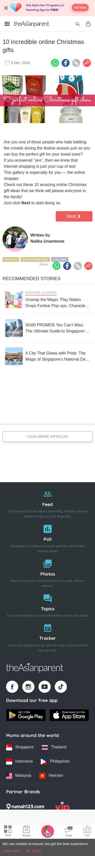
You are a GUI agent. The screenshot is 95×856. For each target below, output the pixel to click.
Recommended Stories (32, 278)
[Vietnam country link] (51, 776)
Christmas (11, 259)
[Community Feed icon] (69, 831)
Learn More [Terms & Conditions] (12, 851)
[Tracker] (47, 636)
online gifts (60, 259)
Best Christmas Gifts (35, 259)
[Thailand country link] (54, 747)
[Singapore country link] (20, 747)
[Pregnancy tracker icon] (47, 831)
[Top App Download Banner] (47, 8)
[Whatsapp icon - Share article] (55, 63)
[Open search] (77, 24)
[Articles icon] (26, 831)
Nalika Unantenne (47, 241)
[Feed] (47, 502)
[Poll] (47, 537)
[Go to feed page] (31, 24)
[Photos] (47, 572)
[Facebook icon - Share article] (66, 63)
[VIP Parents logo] (62, 808)
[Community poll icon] (87, 831)
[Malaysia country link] (18, 776)
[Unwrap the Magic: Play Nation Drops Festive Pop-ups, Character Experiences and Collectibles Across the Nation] (47, 299)
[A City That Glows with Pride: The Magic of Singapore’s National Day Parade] (47, 356)
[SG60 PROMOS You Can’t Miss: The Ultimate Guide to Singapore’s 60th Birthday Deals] (47, 328)
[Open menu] (7, 24)
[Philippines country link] (55, 762)
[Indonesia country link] (19, 762)
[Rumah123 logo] (25, 808)
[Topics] (47, 604)
